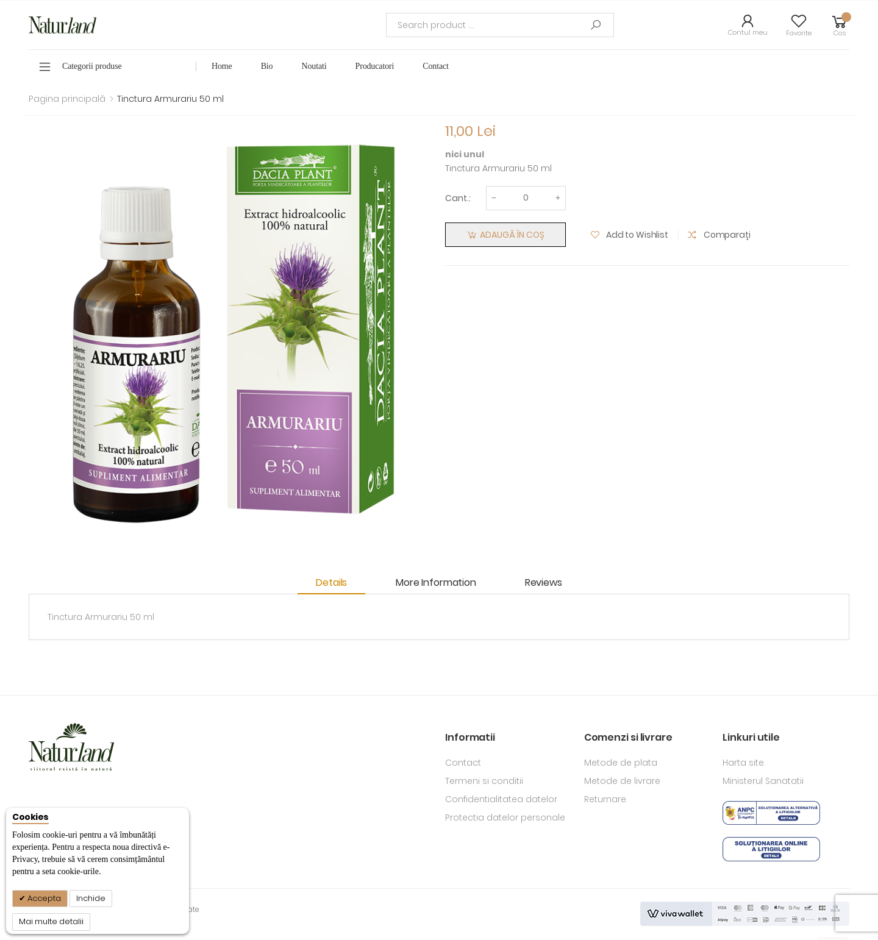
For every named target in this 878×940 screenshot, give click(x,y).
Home (222, 66)
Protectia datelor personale (505, 817)
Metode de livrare (622, 781)
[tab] (337, 583)
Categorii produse (92, 66)
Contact (463, 763)
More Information (436, 582)
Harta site (743, 763)
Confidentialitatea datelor (501, 799)
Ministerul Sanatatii (763, 781)
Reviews (543, 582)
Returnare (605, 799)
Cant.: (458, 198)
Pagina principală (67, 99)
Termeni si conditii (484, 781)
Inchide (90, 898)
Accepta (43, 898)
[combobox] (500, 25)
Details (331, 582)
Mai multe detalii (51, 921)
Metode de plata (620, 763)
